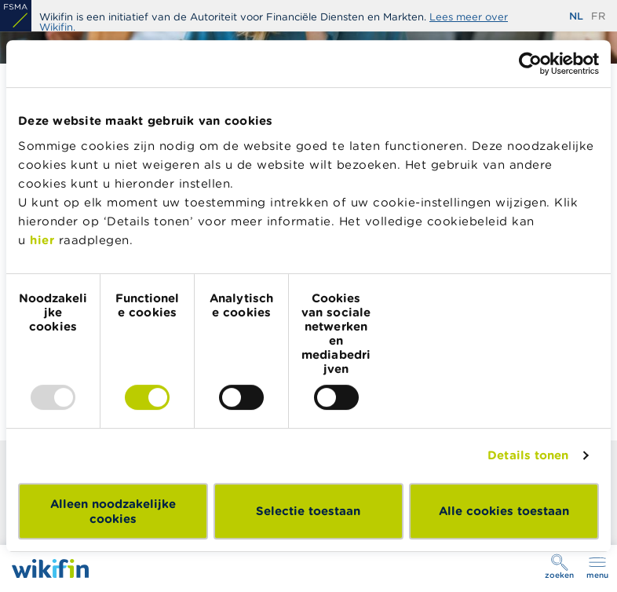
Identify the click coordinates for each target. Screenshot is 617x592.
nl (576, 16)
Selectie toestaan (308, 510)
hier (42, 239)
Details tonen (527, 455)
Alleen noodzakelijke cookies (113, 511)
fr (598, 16)
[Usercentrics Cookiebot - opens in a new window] (530, 63)
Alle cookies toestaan (504, 510)
